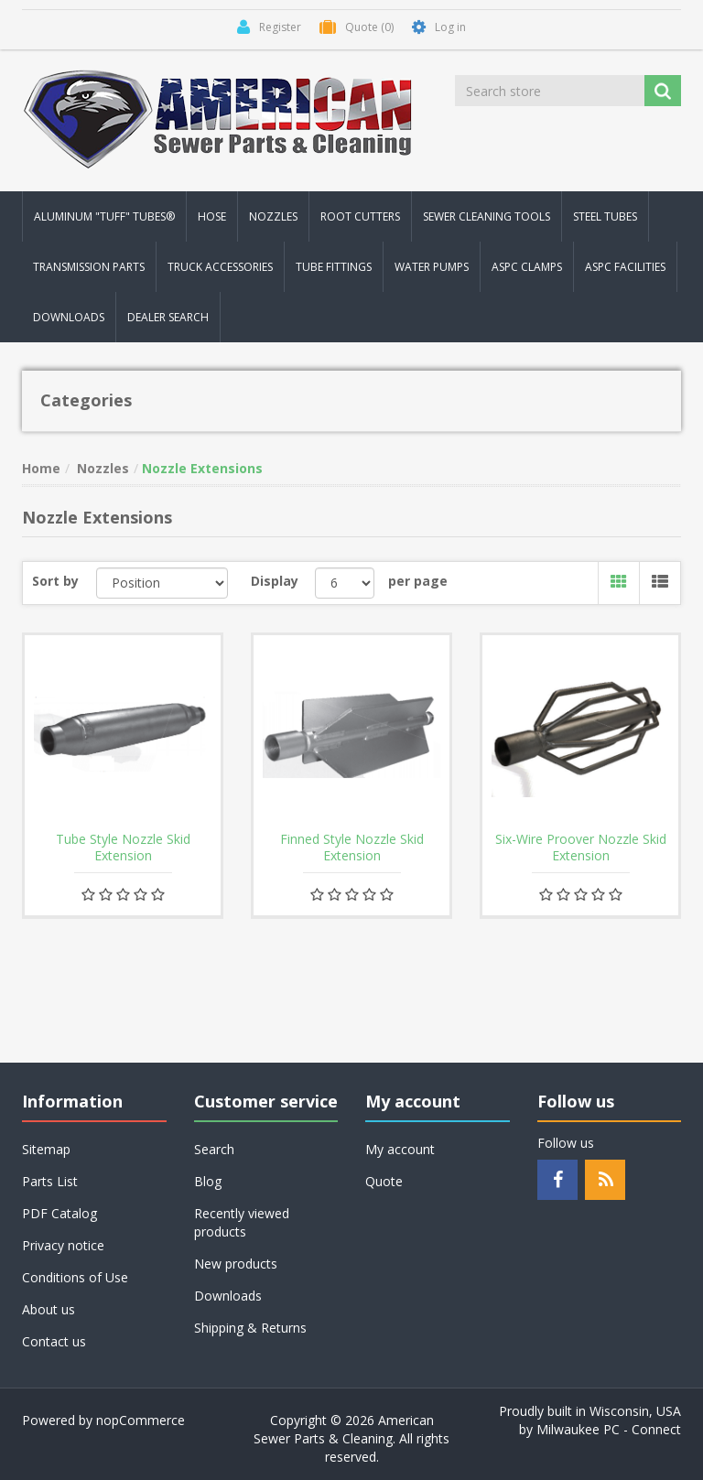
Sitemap (46, 1149)
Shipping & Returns (250, 1327)
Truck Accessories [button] (220, 267)
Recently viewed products (241, 1222)
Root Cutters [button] (360, 216)
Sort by (55, 580)
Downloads (68, 317)
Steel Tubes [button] (605, 216)
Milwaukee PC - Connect (608, 1429)
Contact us (54, 1341)
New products (235, 1263)
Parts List (50, 1181)
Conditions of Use (75, 1277)
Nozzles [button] (273, 216)
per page (418, 580)
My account (400, 1149)
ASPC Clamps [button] (527, 267)
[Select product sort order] (162, 583)
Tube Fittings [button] (334, 267)
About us (48, 1309)
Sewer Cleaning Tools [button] (486, 216)
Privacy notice (63, 1245)
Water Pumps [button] (432, 267)
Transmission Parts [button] (89, 267)
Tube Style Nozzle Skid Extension (123, 847)
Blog (208, 1181)
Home (41, 468)
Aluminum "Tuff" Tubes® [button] (104, 216)
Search (214, 1149)
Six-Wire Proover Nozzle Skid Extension (580, 847)
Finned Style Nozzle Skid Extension (352, 847)
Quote (384, 1181)
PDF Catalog (59, 1213)
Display (274, 580)
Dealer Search (168, 317)
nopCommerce (140, 1420)
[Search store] (551, 90)
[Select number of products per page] (344, 583)
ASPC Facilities (625, 267)
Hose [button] (212, 216)
